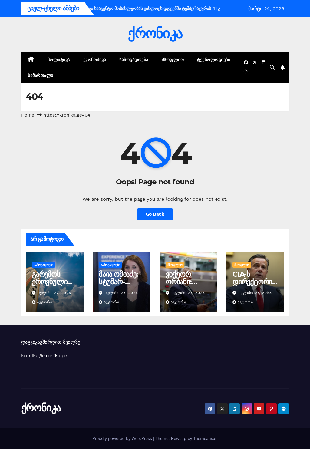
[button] (272, 67)
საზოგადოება (133, 59)
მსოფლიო (173, 59)
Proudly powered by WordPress (122, 438)
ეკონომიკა (94, 59)
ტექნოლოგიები (213, 59)
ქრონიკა (155, 33)
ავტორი (42, 302)
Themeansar (204, 438)
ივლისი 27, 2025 (54, 293)
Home (27, 115)
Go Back (155, 214)
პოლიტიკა (59, 59)
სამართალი (40, 75)
